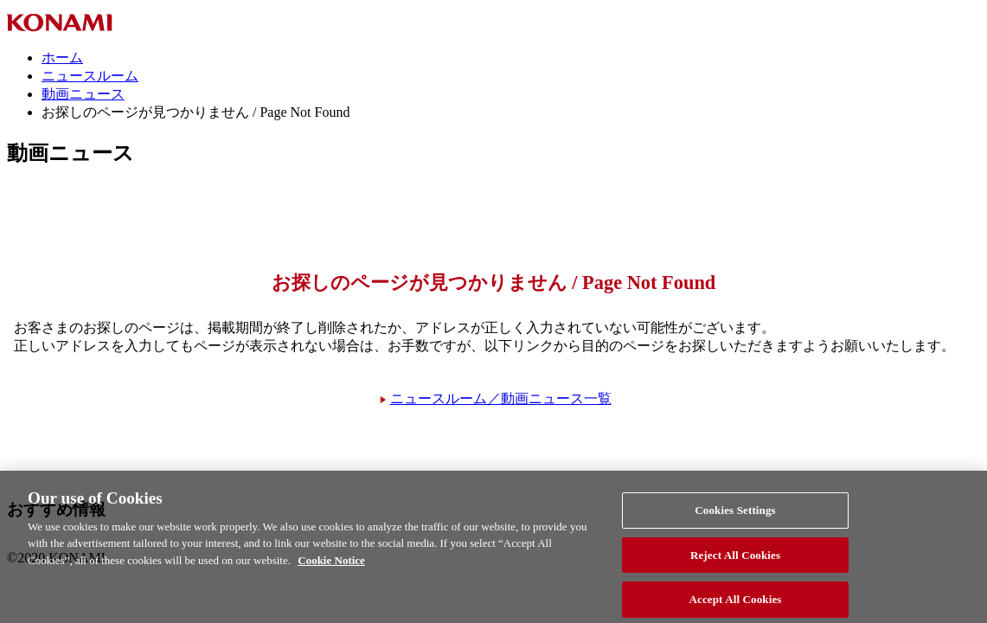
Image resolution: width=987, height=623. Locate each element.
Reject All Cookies (735, 560)
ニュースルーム (90, 75)
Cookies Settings (735, 515)
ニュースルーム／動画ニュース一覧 (501, 398)
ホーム (62, 57)
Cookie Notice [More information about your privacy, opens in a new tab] (331, 565)
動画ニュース (83, 94)
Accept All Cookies (735, 604)
